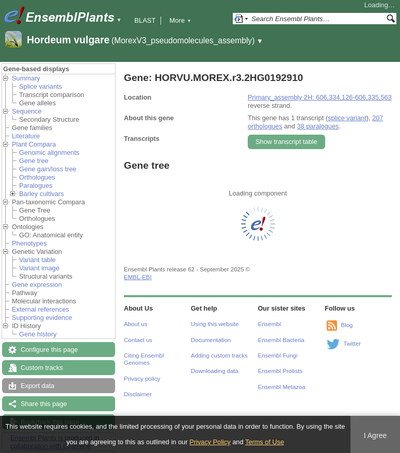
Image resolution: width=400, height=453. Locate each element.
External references (40, 309)
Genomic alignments (49, 152)
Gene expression (37, 284)
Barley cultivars (41, 194)
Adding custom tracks (219, 355)
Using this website (215, 324)
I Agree (375, 435)
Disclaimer (138, 394)
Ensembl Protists (280, 371)
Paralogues (36, 185)
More (180, 20)
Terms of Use (264, 442)
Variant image (39, 268)
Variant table (37, 260)
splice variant (347, 118)
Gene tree (34, 161)
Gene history (38, 334)
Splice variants (40, 86)
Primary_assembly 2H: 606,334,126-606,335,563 (320, 97)
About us (135, 324)
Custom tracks (42, 367)
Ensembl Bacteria (281, 340)
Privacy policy (142, 379)
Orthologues (37, 177)
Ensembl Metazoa (282, 387)
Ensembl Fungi (278, 355)
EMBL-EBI (138, 277)
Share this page (44, 404)
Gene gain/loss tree (47, 169)
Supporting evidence (42, 317)
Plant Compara (34, 144)
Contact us (138, 340)
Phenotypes (29, 243)
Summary (26, 78)
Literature (26, 136)
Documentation (211, 340)
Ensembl (269, 324)
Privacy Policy (210, 442)
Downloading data (214, 371)
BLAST (144, 20)
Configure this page (49, 349)
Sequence (27, 111)
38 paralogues (318, 126)
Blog (347, 325)
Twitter (352, 344)
